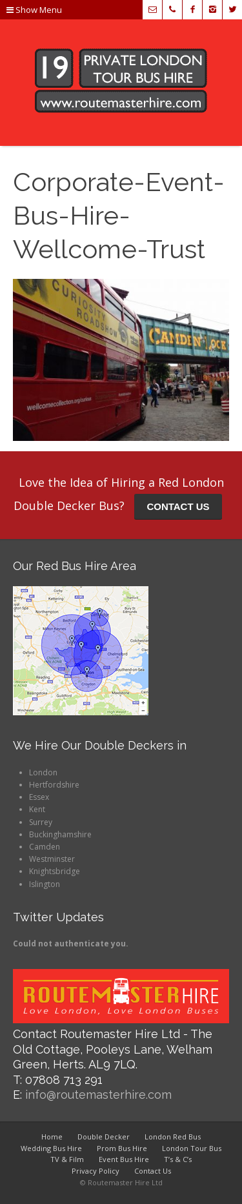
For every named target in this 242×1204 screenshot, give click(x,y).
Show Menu (34, 9)
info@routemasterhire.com (98, 1094)
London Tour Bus (191, 1148)
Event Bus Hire (124, 1159)
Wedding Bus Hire (51, 1148)
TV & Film (67, 1159)
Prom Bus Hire (122, 1148)
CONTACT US (177, 506)
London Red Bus (173, 1136)
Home (52, 1136)
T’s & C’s (178, 1159)
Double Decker (103, 1136)
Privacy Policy (95, 1171)
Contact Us (152, 1171)
